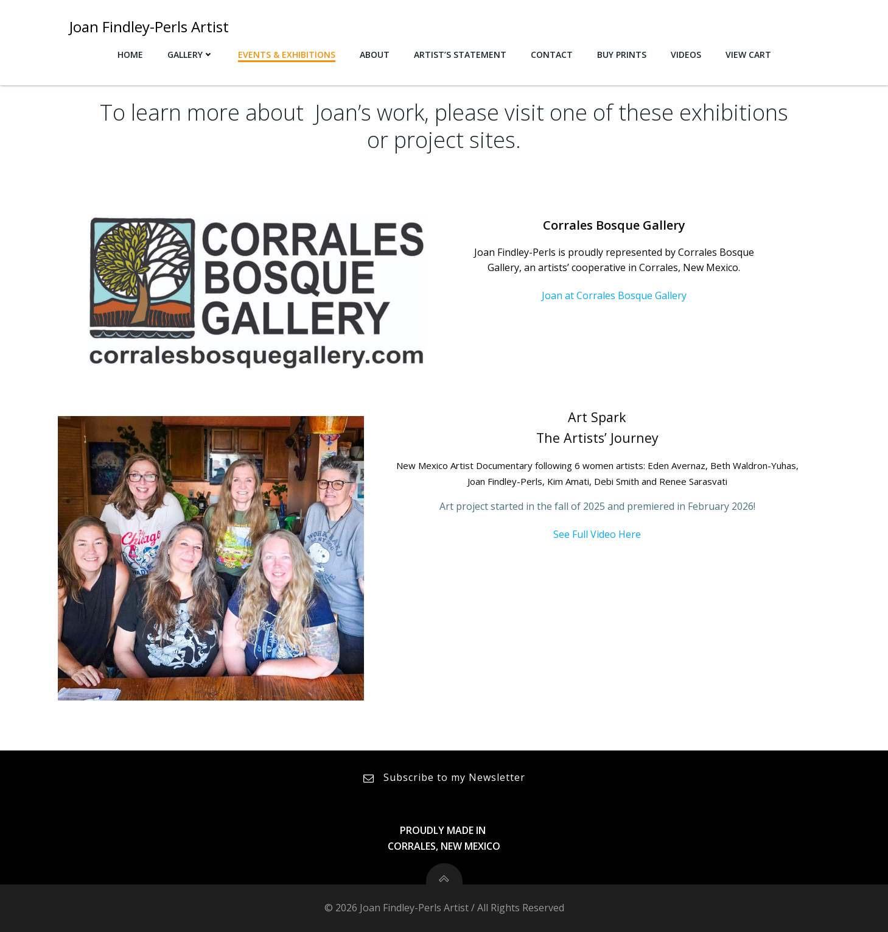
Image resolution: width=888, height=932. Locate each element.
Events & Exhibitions (286, 54)
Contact (552, 54)
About (375, 54)
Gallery (190, 54)
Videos (686, 54)
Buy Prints (621, 54)
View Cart (748, 54)
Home (130, 54)
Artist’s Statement (460, 54)
